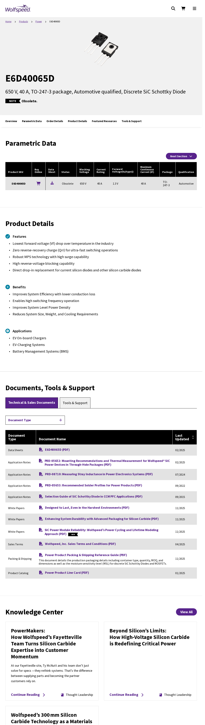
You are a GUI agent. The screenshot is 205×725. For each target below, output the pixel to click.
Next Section (181, 156)
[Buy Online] (38, 183)
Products (23, 21)
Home (8, 21)
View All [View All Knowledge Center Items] (186, 612)
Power (38, 21)
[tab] (31, 402)
